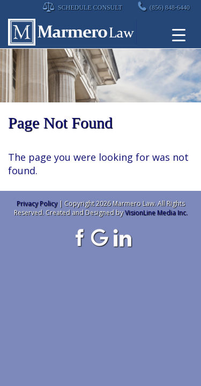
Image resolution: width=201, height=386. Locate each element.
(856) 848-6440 (170, 7)
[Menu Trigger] (179, 35)
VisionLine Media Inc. (156, 212)
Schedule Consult (90, 7)
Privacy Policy (37, 203)
